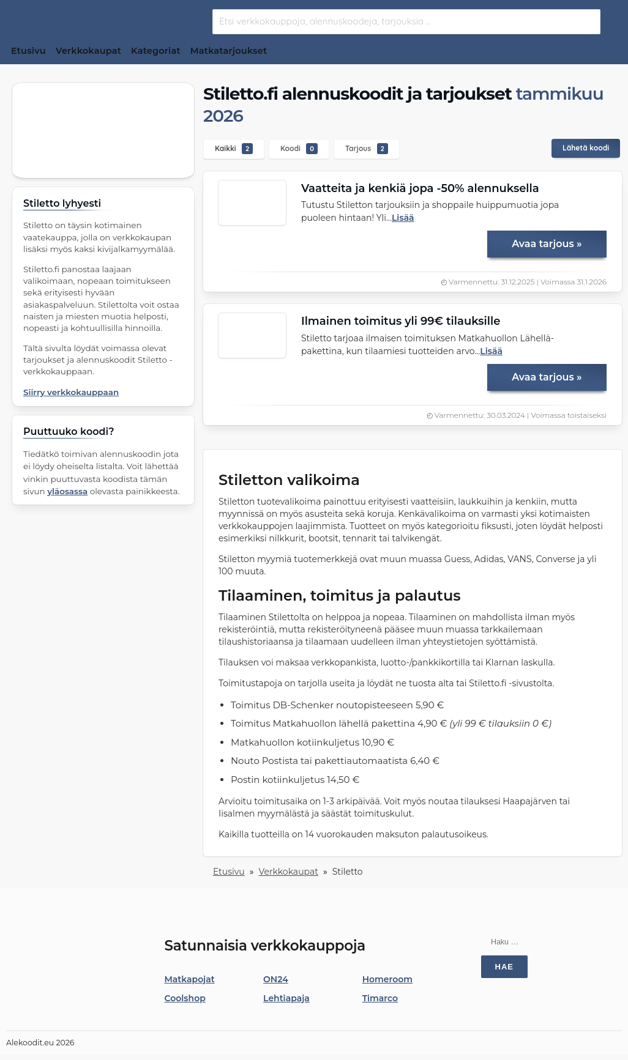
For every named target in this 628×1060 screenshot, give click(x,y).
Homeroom (387, 979)
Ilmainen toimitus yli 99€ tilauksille (400, 321)
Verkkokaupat (88, 50)
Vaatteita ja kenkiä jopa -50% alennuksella (420, 188)
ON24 (275, 979)
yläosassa (67, 491)
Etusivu (28, 50)
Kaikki (234, 148)
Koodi (299, 148)
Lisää (403, 217)
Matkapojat (190, 979)
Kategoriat (156, 50)
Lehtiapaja (286, 998)
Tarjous (366, 148)
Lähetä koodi (586, 147)
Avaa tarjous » (546, 244)
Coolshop (185, 998)
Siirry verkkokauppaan (71, 392)
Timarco (380, 998)
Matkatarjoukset (228, 50)
